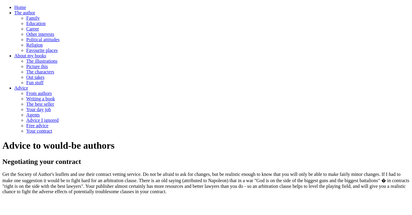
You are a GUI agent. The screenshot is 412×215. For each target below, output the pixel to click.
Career (32, 28)
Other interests (40, 34)
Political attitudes (43, 39)
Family (33, 18)
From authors (39, 93)
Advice (21, 87)
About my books (30, 55)
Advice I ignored (42, 120)
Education (36, 23)
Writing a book (40, 98)
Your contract (39, 130)
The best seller (40, 104)
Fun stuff (35, 82)
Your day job (38, 109)
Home (20, 7)
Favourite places (42, 50)
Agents (33, 114)
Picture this (37, 66)
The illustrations (41, 61)
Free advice (37, 125)
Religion (34, 44)
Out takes (35, 77)
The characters (40, 71)
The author (24, 12)
